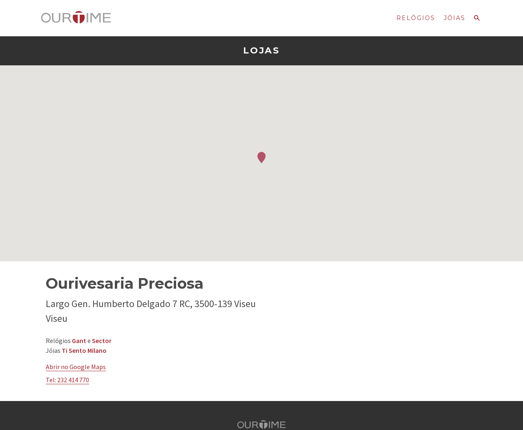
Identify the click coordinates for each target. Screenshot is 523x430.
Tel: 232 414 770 (67, 380)
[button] (261, 157)
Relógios (415, 18)
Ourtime (76, 18)
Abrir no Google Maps (76, 367)
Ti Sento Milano (84, 350)
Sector (102, 340)
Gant (79, 340)
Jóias (454, 18)
